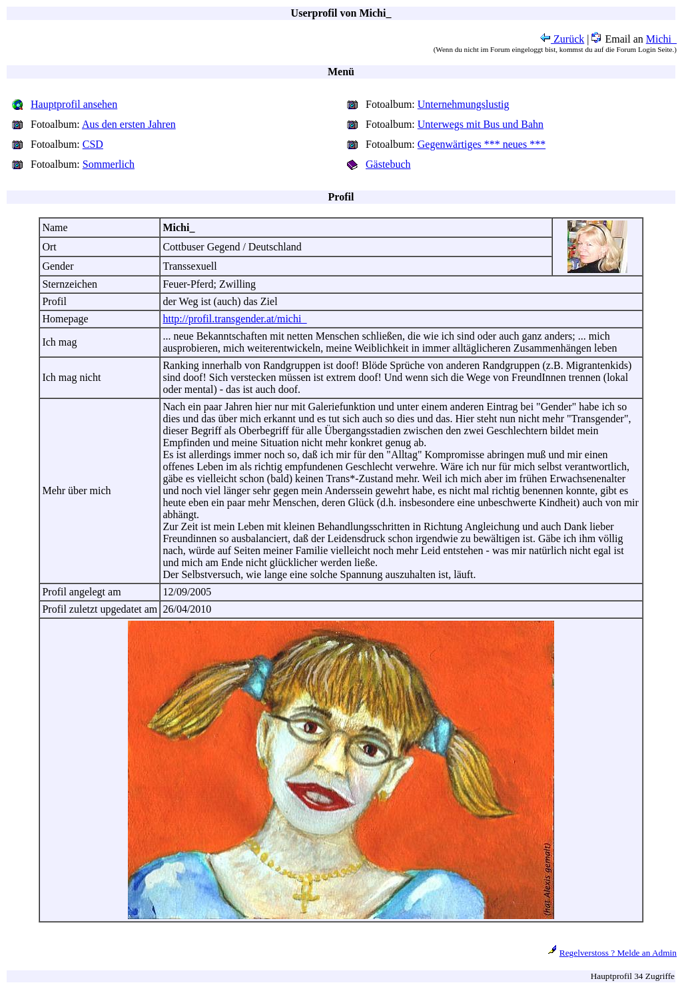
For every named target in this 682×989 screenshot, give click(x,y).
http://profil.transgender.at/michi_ (234, 318)
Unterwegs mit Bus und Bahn (480, 124)
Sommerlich (109, 164)
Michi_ (661, 39)
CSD (93, 144)
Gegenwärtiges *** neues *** (481, 144)
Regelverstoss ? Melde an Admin (618, 953)
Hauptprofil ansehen (74, 104)
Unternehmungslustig (464, 104)
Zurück (562, 39)
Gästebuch (388, 164)
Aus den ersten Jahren (129, 124)
